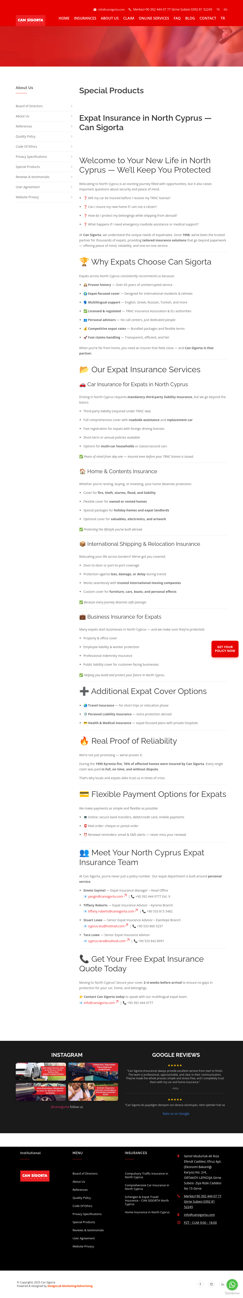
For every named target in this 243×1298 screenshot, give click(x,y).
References (24, 126)
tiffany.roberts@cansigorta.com (113, 911)
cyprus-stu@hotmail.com (108, 926)
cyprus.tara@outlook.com (109, 941)
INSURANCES (85, 18)
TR (218, 9)
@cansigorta (60, 1107)
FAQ (177, 18)
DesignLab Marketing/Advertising (69, 1286)
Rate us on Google (176, 1113)
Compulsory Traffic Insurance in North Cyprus (146, 1175)
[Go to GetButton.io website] (232, 1293)
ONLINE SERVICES (154, 18)
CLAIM (128, 18)
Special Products (28, 167)
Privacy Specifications (31, 156)
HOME (63, 18)
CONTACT (208, 18)
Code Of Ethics (26, 146)
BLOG (190, 18)
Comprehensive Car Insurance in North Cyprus (147, 1187)
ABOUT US (110, 18)
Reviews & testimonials (32, 177)
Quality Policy (26, 136)
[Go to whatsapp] (232, 1284)
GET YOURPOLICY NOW (225, 649)
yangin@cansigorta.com (107, 896)
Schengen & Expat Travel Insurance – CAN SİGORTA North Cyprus (147, 1200)
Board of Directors (29, 106)
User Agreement (28, 187)
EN (225, 9)
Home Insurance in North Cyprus (147, 1212)
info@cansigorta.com (109, 9)
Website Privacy (27, 197)
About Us (22, 116)
